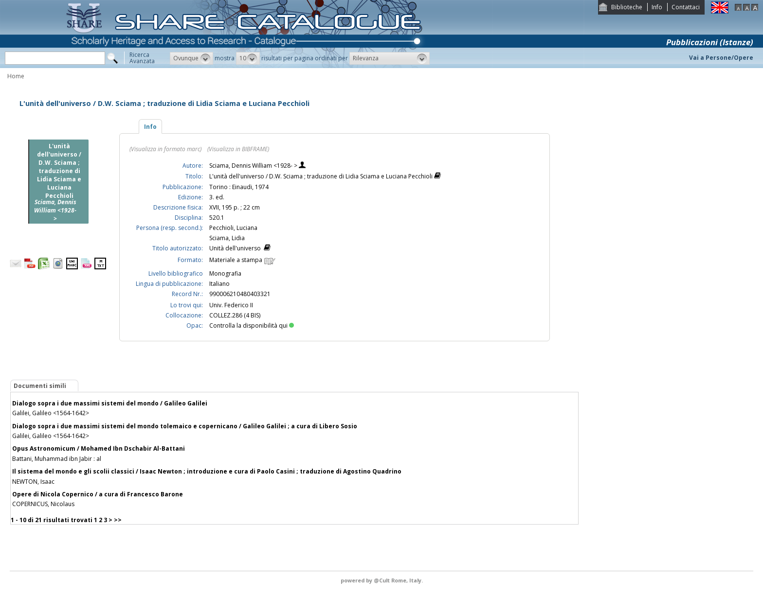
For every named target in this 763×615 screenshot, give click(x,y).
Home (15, 76)
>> (118, 520)
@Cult (382, 580)
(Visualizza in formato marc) (165, 149)
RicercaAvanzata (142, 58)
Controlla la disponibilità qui (251, 325)
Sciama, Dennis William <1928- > (254, 165)
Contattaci (686, 7)
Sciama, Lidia (227, 238)
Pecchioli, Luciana (233, 228)
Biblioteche (626, 7)
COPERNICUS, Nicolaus (43, 504)
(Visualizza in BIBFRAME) (238, 149)
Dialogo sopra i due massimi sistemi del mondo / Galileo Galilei (109, 403)
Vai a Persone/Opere (721, 57)
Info (657, 7)
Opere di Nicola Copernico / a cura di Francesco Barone (97, 494)
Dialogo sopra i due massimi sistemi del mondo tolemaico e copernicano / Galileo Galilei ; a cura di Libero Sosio (184, 426)
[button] (191, 58)
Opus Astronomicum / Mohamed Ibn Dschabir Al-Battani (98, 448)
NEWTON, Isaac (33, 481)
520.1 (216, 217)
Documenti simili (40, 386)
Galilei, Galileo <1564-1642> (50, 413)
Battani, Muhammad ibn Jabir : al (56, 459)
